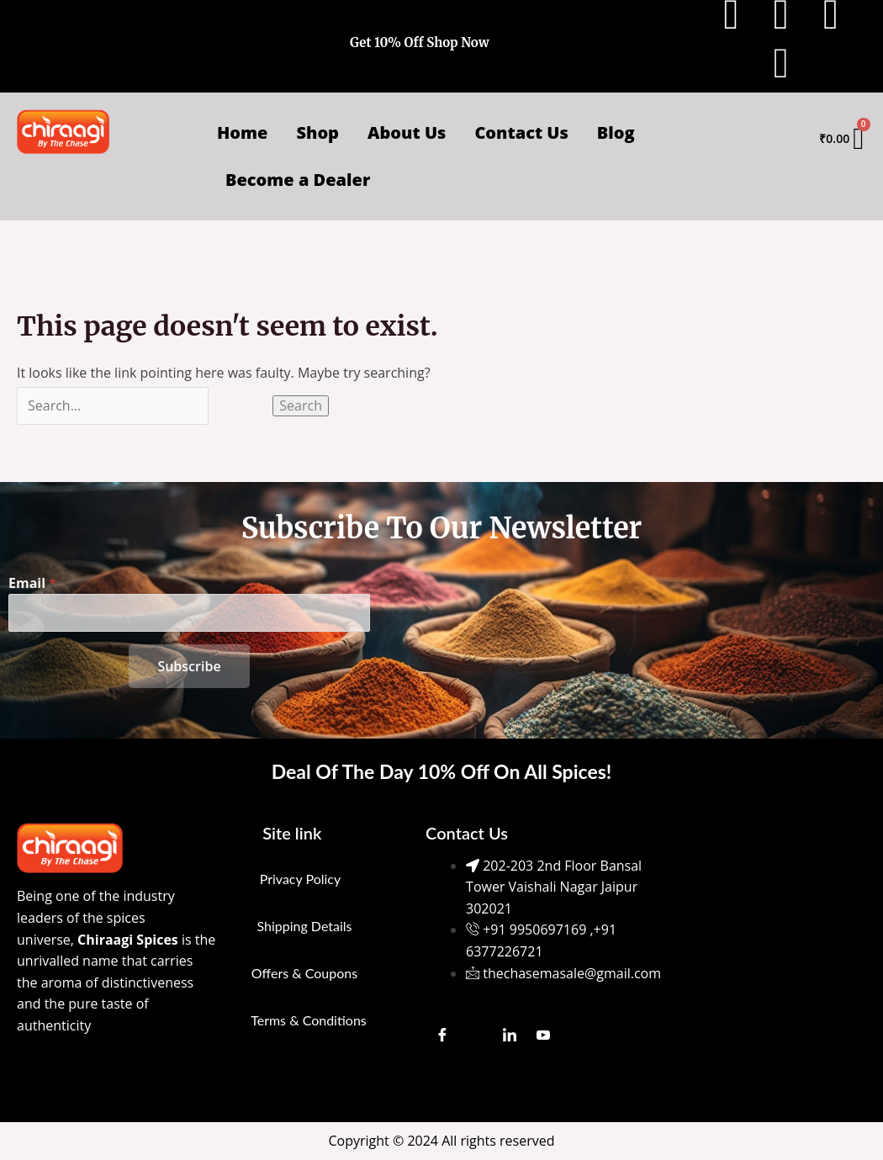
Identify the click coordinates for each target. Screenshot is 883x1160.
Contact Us (521, 132)
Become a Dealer (297, 179)
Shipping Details (304, 926)
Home (242, 132)
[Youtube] (543, 1033)
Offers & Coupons (304, 973)
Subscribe (188, 666)
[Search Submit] (240, 405)
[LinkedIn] (509, 1033)
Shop (317, 132)
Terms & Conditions (309, 1020)
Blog (616, 132)
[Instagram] (476, 1033)
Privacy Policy (300, 879)
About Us (406, 132)
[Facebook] (442, 1033)
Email (32, 583)
